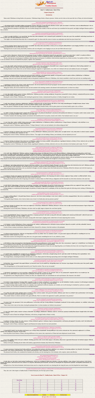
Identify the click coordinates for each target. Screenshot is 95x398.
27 (47, 388)
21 (33, 386)
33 (61, 390)
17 (47, 385)
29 (75, 388)
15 (19, 385)
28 (61, 388)
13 (61, 383)
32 (47, 390)
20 (19, 386)
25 (19, 388)
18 (61, 385)
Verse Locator (92, 21)
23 (61, 386)
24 (75, 386)
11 (33, 383)
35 (19, 391)
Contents (44, 394)
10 (19, 383)
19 (75, 385)
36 (33, 391)
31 (33, 390)
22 (47, 386)
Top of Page (19, 380)
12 (47, 383)
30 (19, 390)
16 (33, 385)
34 (75, 390)
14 (75, 383)
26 (33, 388)
